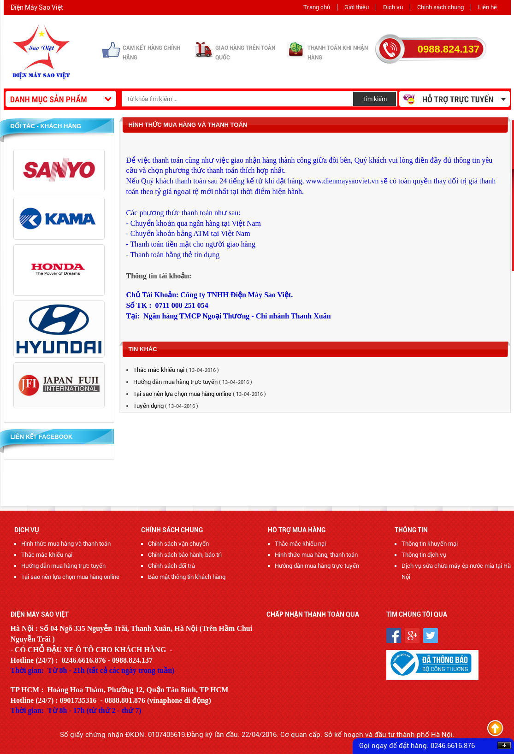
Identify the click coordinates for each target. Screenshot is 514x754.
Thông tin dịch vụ (424, 554)
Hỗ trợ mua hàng (296, 530)
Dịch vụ (393, 7)
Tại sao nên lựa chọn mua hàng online (182, 393)
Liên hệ (487, 7)
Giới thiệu (356, 7)
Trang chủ (316, 7)
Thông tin (411, 530)
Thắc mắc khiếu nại (159, 369)
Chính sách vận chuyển (178, 543)
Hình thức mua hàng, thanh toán (316, 554)
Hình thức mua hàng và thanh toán (66, 543)
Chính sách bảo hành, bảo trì (185, 554)
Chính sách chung (440, 7)
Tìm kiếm (374, 98)
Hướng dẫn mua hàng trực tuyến (176, 381)
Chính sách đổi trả (171, 565)
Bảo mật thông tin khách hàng (186, 576)
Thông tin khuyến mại (430, 543)
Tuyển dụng (149, 405)
